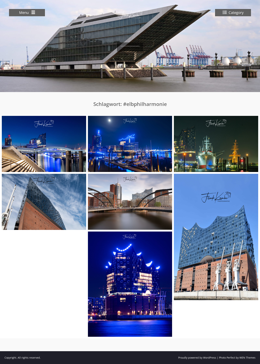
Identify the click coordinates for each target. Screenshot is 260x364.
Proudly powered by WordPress (197, 357)
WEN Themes (247, 357)
